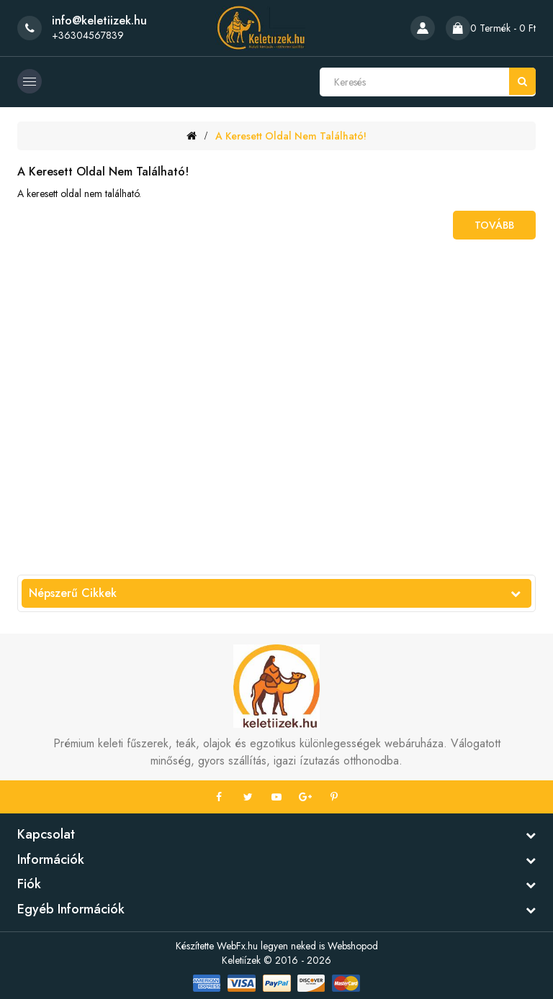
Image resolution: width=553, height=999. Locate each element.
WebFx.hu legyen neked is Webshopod (297, 946)
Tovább (494, 225)
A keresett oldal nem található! (291, 136)
